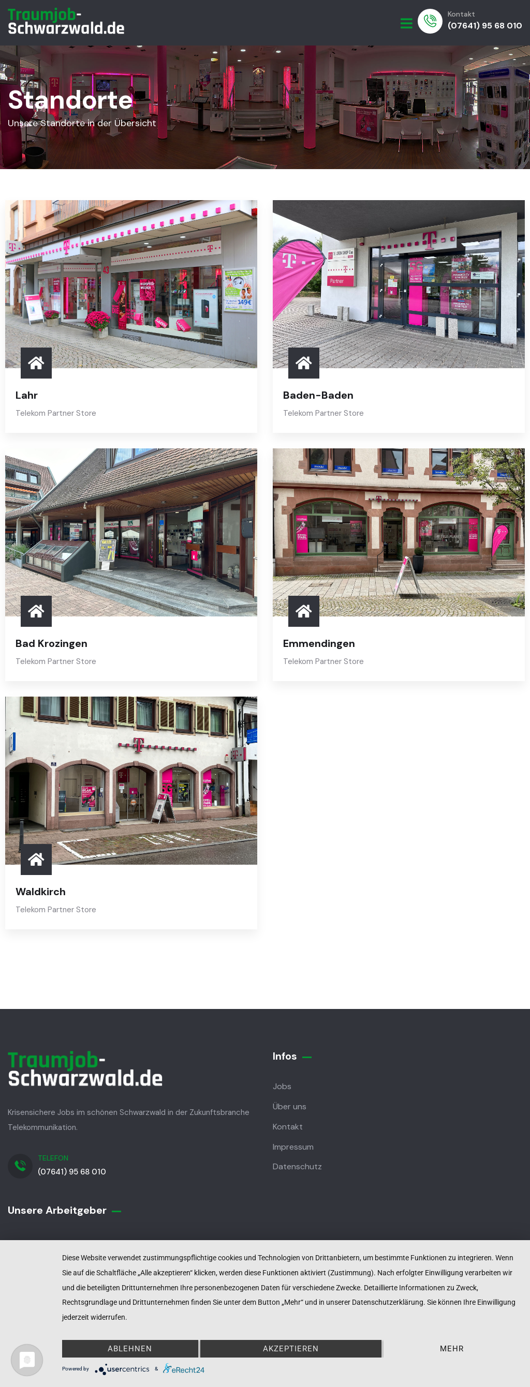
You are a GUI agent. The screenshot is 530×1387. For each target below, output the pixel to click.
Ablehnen (130, 1348)
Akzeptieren (291, 1348)
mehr (452, 1348)
